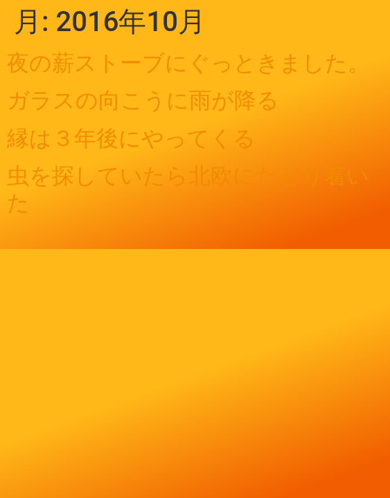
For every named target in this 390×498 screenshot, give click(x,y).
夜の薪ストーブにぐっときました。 (188, 63)
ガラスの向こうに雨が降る (143, 100)
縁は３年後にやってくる (131, 138)
